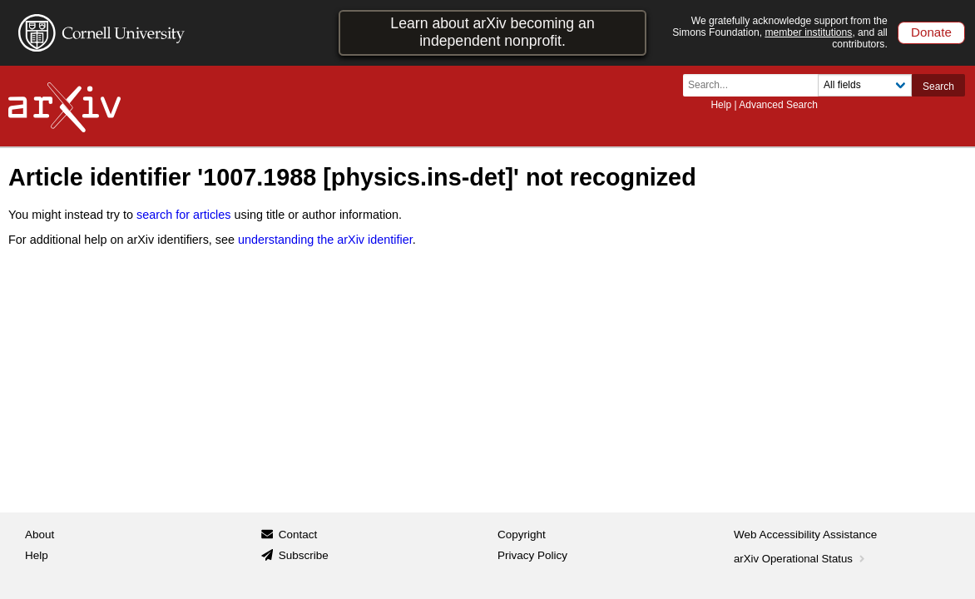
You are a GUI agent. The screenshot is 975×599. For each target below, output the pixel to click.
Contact (298, 534)
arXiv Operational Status (801, 558)
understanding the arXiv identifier (325, 239)
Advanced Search (778, 105)
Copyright (521, 534)
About (39, 534)
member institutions (808, 32)
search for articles (183, 214)
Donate (931, 32)
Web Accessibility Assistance (805, 534)
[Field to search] (865, 85)
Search (938, 86)
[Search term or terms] (755, 85)
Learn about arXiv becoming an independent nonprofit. (492, 32)
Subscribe (304, 555)
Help (720, 105)
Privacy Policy (532, 555)
